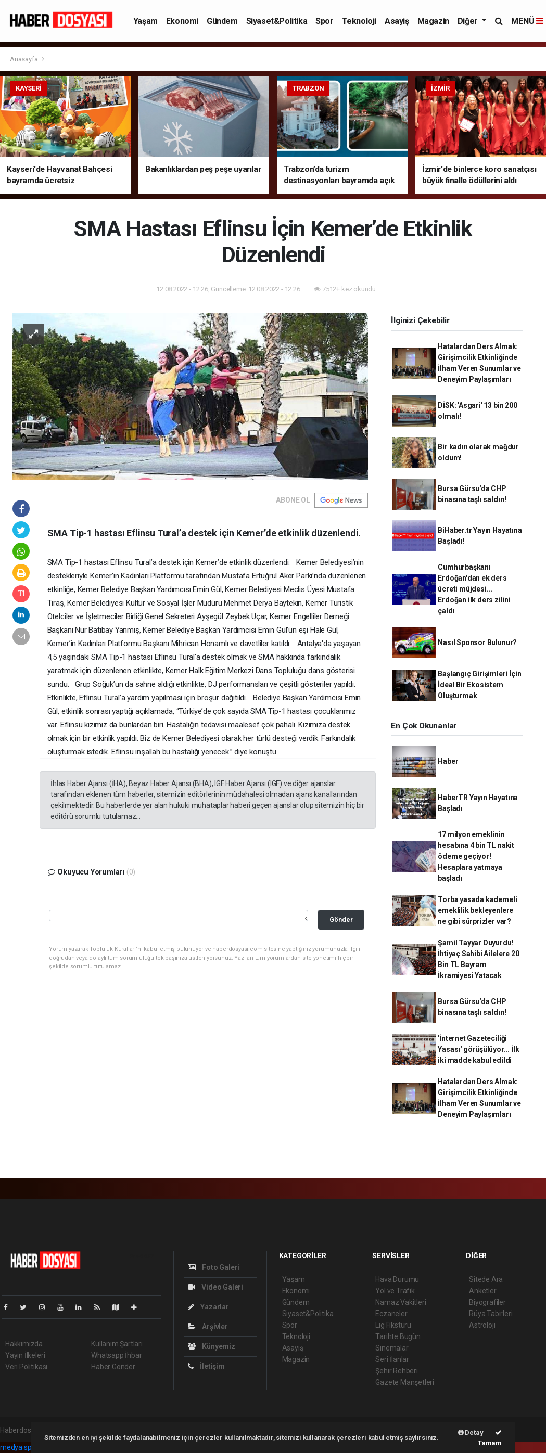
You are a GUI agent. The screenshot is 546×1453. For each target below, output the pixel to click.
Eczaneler (391, 1313)
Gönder (341, 919)
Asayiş (397, 21)
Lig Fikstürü (393, 1325)
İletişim (206, 1366)
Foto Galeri (214, 1267)
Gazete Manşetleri (404, 1382)
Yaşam (145, 21)
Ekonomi (182, 21)
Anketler (482, 1291)
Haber (448, 761)
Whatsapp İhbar (116, 1355)
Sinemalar (391, 1348)
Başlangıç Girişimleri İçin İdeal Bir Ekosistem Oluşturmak (479, 685)
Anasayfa (24, 59)
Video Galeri (215, 1287)
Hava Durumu (397, 1279)
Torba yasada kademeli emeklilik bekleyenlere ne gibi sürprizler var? (477, 910)
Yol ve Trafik (395, 1291)
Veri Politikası (26, 1366)
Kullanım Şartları (117, 1344)
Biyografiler (487, 1302)
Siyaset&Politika (277, 21)
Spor (324, 21)
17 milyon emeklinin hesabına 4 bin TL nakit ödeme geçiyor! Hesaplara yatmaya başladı (476, 856)
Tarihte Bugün (398, 1336)
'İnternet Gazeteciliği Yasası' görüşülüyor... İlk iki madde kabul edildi (478, 1049)
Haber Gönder (113, 1366)
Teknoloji (359, 21)
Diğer (469, 21)
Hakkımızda (24, 1344)
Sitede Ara (486, 1279)
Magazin (433, 21)
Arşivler (208, 1326)
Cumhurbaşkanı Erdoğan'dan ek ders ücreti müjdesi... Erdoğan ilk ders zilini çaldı (474, 589)
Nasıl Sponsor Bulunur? (477, 642)
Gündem (222, 21)
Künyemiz (211, 1346)
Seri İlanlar (392, 1359)
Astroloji (482, 1325)
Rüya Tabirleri (490, 1313)
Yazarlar (208, 1307)
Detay (471, 1432)
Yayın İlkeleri (25, 1355)
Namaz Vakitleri (400, 1302)
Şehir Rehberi (396, 1371)
